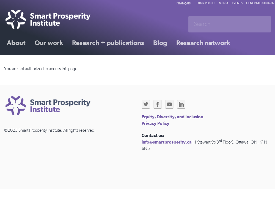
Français (184, 3)
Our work (49, 43)
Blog (160, 43)
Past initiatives (28, 62)
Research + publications (108, 43)
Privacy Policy (155, 123)
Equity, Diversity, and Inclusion (172, 117)
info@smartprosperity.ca (167, 142)
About (16, 43)
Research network (203, 43)
